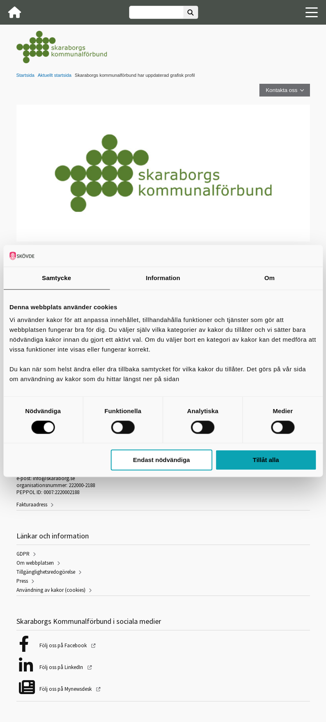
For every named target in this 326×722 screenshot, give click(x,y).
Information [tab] (163, 277)
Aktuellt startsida (55, 75)
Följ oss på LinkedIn (61, 667)
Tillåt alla (266, 460)
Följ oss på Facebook (63, 645)
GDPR (23, 553)
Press (22, 580)
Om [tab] (269, 277)
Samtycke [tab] (56, 277)
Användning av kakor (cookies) (51, 589)
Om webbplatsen (35, 562)
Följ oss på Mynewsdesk (66, 688)
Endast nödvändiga (161, 460)
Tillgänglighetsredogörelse (45, 571)
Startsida (25, 75)
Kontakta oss (281, 90)
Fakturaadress (31, 504)
